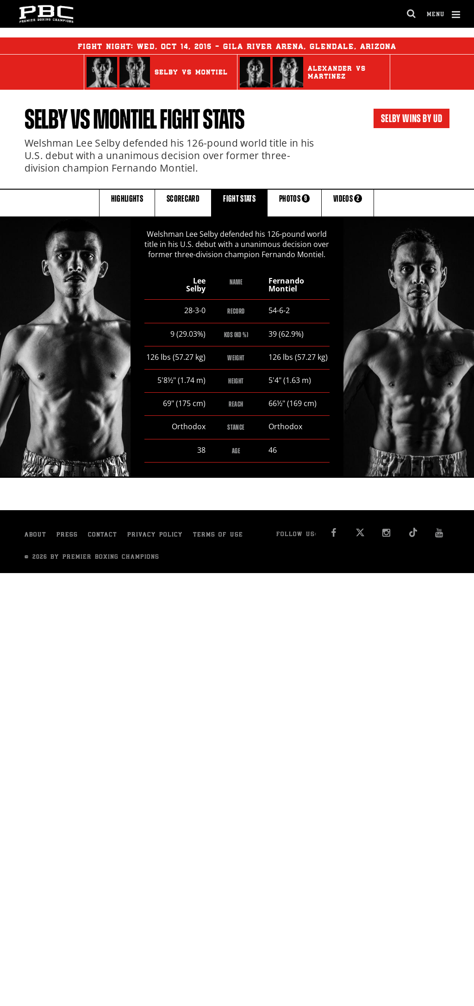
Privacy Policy (155, 535)
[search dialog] (412, 14)
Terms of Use (218, 535)
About (35, 535)
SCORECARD (183, 202)
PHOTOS (294, 202)
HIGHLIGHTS (127, 202)
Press (67, 535)
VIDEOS (347, 202)
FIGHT (239, 202)
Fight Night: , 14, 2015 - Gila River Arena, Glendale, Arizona (237, 45)
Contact (102, 535)
